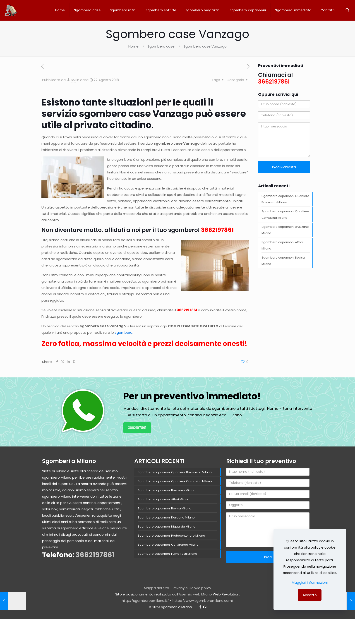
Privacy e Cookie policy (192, 587)
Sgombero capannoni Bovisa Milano (283, 260)
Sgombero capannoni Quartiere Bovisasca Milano (285, 199)
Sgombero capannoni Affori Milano (282, 245)
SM (73, 79)
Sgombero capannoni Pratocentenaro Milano (171, 535)
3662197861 (217, 230)
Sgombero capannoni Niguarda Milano (166, 526)
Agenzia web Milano (195, 594)
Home (133, 46)
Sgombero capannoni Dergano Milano (166, 517)
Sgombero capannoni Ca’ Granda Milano (168, 544)
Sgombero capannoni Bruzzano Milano (285, 230)
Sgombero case (161, 46)
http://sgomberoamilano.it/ (145, 600)
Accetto (310, 595)
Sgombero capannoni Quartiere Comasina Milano (285, 214)
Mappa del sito (156, 587)
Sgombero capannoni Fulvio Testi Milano (167, 554)
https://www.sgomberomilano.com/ (203, 600)
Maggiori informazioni (310, 582)
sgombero (123, 332)
